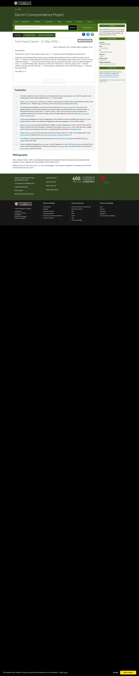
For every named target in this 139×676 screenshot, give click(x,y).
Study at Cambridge (49, 203)
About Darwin (25, 21)
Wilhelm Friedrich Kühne (27, 118)
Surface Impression (28, 194)
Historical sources (51, 178)
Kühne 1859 (66, 120)
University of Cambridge (23, 183)
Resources (79, 21)
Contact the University (20, 213)
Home (15, 9)
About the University (77, 203)
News (72, 213)
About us (90, 21)
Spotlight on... (103, 213)
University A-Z (18, 211)
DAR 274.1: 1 (103, 60)
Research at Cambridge (106, 203)
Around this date (30, 35)
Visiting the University (77, 209)
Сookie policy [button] (63, 672)
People (59, 21)
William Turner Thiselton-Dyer (29, 95)
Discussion (102, 211)
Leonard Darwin (64, 140)
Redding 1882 (76, 122)
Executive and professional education (52, 215)
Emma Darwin (24, 128)
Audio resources (51, 182)
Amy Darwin (45, 138)
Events (73, 215)
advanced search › (87, 27)
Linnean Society (68, 101)
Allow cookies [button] (128, 672)
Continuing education (48, 213)
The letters (37, 21)
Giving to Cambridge (76, 220)
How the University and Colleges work (81, 207)
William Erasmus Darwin (27, 126)
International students (48, 211)
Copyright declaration (21, 187)
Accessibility (18, 214)
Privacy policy (19, 190)
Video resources (51, 185)
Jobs (72, 218)
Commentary (49, 21)
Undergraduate (47, 207)
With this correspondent (46, 35)
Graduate (45, 209)
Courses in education (48, 218)
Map (72, 211)
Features (102, 209)
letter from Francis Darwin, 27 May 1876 (53, 128)
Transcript (18, 35)
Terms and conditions (20, 218)
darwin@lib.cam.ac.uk (21, 180)
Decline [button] (115, 672)
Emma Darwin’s (77, 138)
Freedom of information (21, 216)
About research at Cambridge (107, 215)
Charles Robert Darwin (106, 52)
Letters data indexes (52, 189)
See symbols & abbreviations (109, 64)
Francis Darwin (104, 48)
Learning (69, 21)
